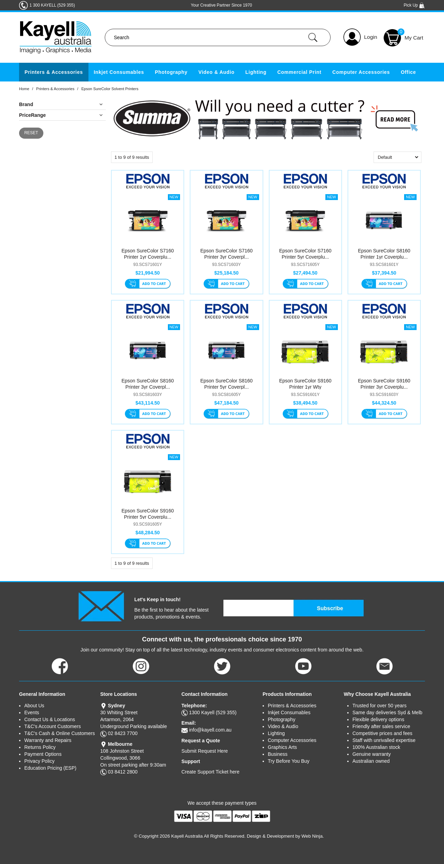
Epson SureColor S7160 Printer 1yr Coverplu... (147, 254)
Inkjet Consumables (119, 72)
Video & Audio (216, 72)
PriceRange (32, 115)
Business (278, 754)
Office (408, 72)
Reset (31, 132)
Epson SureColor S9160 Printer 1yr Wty (305, 384)
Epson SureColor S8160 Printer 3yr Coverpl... (147, 384)
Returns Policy (40, 747)
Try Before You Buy (288, 761)
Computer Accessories (361, 72)
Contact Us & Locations (49, 719)
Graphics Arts (282, 747)
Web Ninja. (312, 836)
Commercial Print (300, 72)
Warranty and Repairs (47, 740)
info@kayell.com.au (210, 730)
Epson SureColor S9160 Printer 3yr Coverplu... (384, 384)
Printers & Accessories (54, 72)
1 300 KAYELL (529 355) (52, 5)
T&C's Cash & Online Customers (59, 733)
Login (370, 37)
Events (31, 712)
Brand (26, 104)
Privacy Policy (39, 761)
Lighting (255, 72)
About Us (34, 705)
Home (24, 89)
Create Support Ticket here (210, 772)
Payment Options (42, 754)
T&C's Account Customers (52, 726)
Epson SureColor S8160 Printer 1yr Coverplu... (384, 254)
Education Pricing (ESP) (50, 768)
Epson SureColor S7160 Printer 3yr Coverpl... (226, 254)
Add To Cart (147, 284)
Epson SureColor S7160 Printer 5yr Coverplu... (305, 254)
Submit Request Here (204, 751)
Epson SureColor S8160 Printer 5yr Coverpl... (226, 384)
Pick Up (414, 5)
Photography (171, 72)
